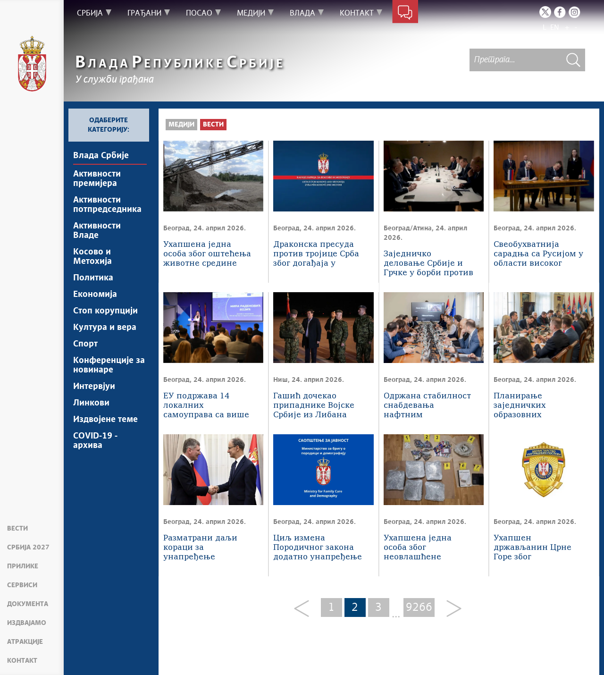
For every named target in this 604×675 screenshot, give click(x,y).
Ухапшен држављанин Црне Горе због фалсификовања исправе (532, 548)
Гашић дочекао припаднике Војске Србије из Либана (313, 405)
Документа (27, 604)
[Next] (450, 609)
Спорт (85, 344)
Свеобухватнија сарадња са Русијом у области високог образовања (538, 255)
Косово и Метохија (92, 257)
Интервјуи (94, 386)
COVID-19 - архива (95, 441)
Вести (17, 528)
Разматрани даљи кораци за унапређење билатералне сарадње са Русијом (204, 548)
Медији (181, 124)
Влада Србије (101, 156)
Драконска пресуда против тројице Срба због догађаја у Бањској (316, 255)
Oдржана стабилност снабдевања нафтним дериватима (427, 406)
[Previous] (305, 609)
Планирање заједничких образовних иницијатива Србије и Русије (536, 406)
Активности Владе (97, 231)
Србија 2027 (28, 547)
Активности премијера (97, 179)
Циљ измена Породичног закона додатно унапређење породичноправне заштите (317, 548)
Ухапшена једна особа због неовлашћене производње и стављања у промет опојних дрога (424, 548)
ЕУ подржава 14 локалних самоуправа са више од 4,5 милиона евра (206, 406)
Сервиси (22, 585)
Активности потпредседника (107, 205)
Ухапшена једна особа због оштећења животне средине (207, 254)
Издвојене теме (105, 419)
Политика (93, 278)
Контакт (22, 661)
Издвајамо (26, 623)
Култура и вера (104, 327)
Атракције (25, 642)
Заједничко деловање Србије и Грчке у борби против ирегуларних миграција (428, 264)
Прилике (22, 566)
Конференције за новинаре (109, 365)
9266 (419, 607)
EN (554, 27)
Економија (95, 294)
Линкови (91, 403)
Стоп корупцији (105, 311)
